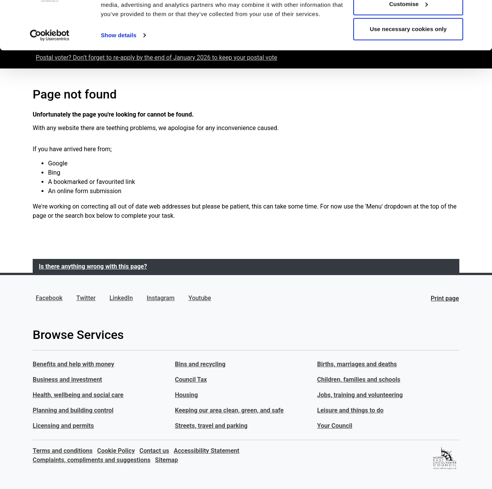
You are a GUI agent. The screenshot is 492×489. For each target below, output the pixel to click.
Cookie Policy (116, 450)
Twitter (86, 298)
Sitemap (166, 460)
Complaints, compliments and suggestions (91, 460)
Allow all (408, 20)
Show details (118, 76)
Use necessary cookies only (408, 70)
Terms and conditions (63, 450)
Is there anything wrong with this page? (93, 266)
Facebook (49, 298)
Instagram (161, 298)
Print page (445, 298)
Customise (408, 45)
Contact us (154, 450)
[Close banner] (480, 12)
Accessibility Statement (206, 450)
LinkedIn (121, 298)
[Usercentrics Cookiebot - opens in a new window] (49, 77)
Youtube (199, 298)
